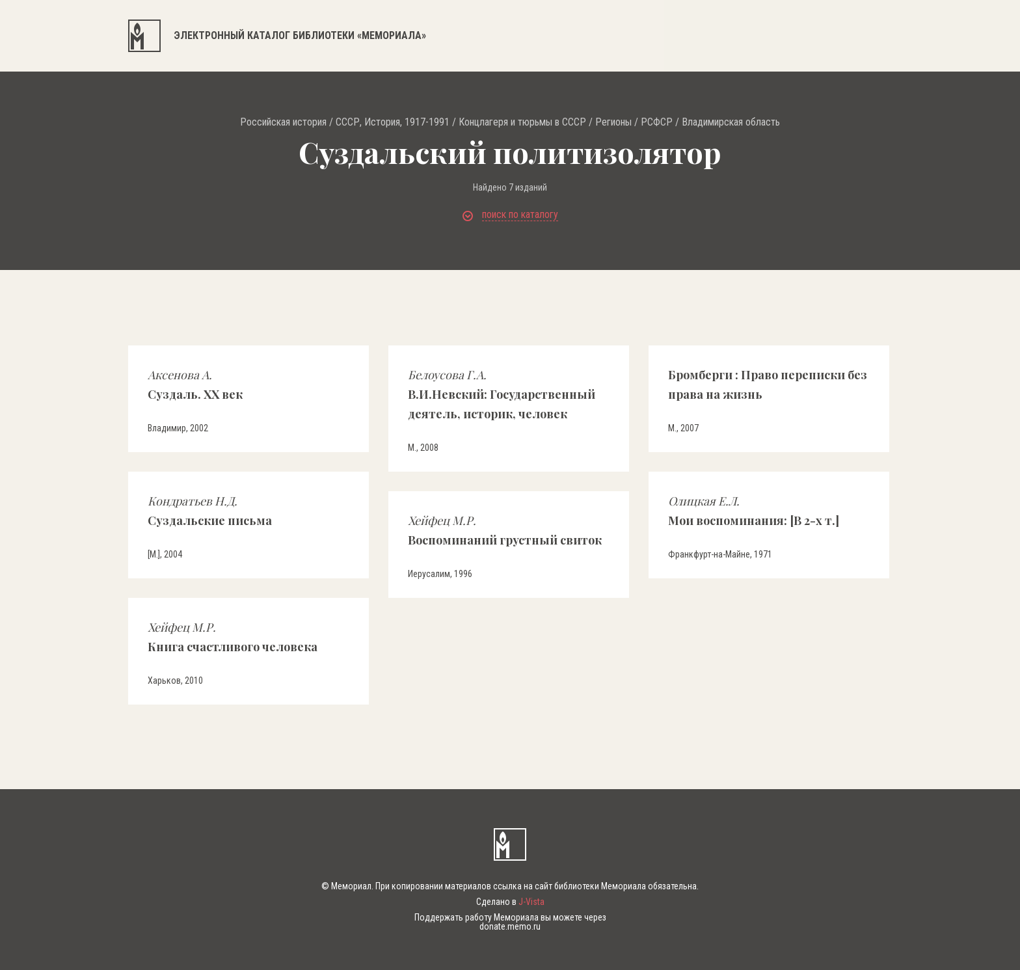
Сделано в (510, 901)
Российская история (283, 122)
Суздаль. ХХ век (195, 384)
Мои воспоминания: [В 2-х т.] (753, 510)
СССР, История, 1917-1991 (393, 122)
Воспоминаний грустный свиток (505, 530)
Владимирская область (731, 122)
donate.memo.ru (510, 926)
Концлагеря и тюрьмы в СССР (522, 122)
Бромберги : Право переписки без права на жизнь (767, 384)
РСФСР (657, 122)
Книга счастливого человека (232, 636)
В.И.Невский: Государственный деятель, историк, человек (501, 394)
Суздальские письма (210, 510)
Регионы (613, 122)
